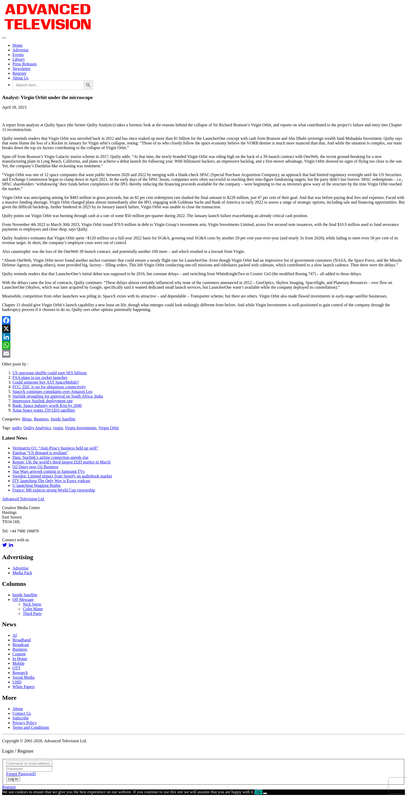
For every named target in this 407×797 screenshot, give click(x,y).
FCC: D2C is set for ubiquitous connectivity (49, 387)
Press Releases (24, 64)
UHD (17, 682)
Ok (258, 792)
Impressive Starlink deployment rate (42, 401)
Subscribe (20, 718)
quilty (16, 428)
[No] (265, 793)
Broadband (21, 640)
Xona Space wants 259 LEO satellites (43, 410)
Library (18, 59)
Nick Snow (32, 604)
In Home (19, 658)
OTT (16, 668)
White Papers (23, 686)
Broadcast (20, 644)
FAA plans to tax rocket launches (39, 377)
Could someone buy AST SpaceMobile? (45, 382)
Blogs (27, 419)
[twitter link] (5, 546)
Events (18, 54)
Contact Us (21, 713)
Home (17, 45)
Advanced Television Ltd (23, 499)
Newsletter (21, 68)
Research (20, 672)
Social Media (23, 677)
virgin (58, 428)
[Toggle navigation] (4, 38)
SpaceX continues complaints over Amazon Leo (52, 391)
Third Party (32, 613)
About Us (20, 78)
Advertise (20, 50)
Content (19, 654)
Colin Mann (33, 609)
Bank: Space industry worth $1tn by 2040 (47, 405)
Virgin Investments (81, 428)
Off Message (23, 599)
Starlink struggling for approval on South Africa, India (57, 396)
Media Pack (22, 573)
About (17, 708)
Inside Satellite (63, 419)
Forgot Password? (21, 774)
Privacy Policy (24, 722)
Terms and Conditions (30, 727)
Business (41, 419)
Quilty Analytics (37, 428)
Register (19, 73)
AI (14, 635)
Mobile (18, 663)
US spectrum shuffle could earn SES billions (49, 373)
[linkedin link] (10, 546)
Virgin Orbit (108, 428)
